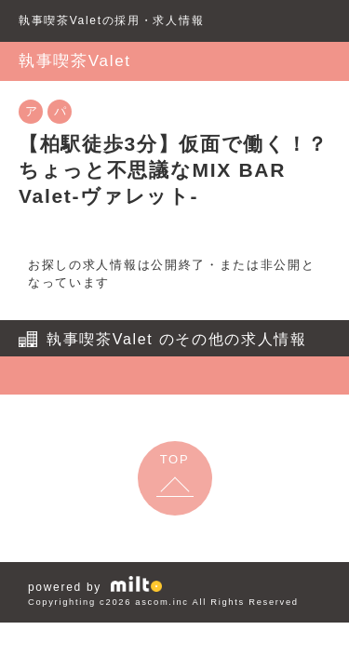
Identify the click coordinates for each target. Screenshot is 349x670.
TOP (175, 459)
